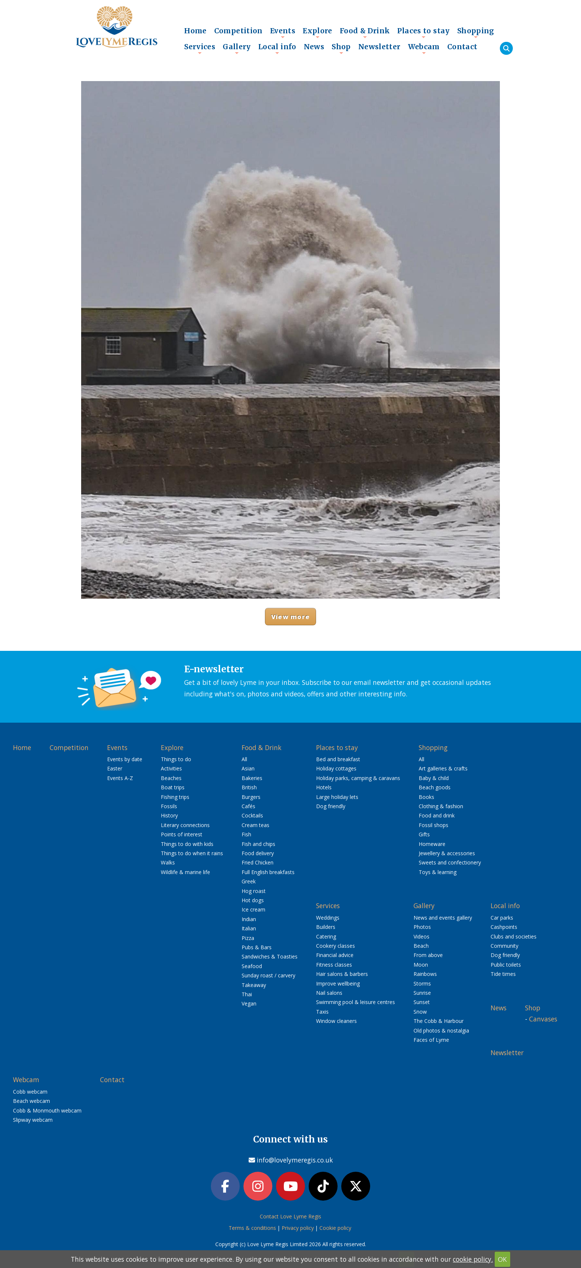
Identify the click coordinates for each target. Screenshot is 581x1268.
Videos (421, 936)
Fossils (169, 806)
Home (195, 30)
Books (426, 796)
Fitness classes (334, 964)
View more (290, 616)
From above (428, 954)
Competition (238, 30)
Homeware (432, 843)
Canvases (543, 1018)
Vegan (249, 1003)
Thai (247, 994)
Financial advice (334, 954)
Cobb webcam (30, 1091)
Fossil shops (433, 825)
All (244, 759)
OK (502, 1259)
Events (282, 32)
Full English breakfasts (268, 872)
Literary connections (185, 825)
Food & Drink (365, 32)
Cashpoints (504, 926)
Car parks (502, 917)
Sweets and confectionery (450, 862)
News (314, 46)
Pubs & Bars (257, 947)
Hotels (324, 787)
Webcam (424, 48)
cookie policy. (473, 1259)
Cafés (248, 806)
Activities (171, 768)
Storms (422, 983)
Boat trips (173, 787)
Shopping (475, 32)
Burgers (251, 796)
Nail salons (329, 992)
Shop (341, 48)
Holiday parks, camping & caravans (358, 778)
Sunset (422, 1002)
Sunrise (422, 992)
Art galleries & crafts (443, 768)
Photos (422, 926)
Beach (421, 945)
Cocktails (252, 815)
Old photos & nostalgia (441, 1030)
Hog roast (254, 890)
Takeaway (254, 984)
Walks (168, 862)
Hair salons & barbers (342, 973)
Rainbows (425, 973)
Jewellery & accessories (447, 853)
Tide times (503, 973)
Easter (114, 768)
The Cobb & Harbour (439, 1020)
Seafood (252, 966)
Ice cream (253, 909)
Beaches (171, 778)
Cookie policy (335, 1227)
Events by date (124, 759)
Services (199, 48)
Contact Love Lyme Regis (290, 1216)
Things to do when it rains (192, 853)
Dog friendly (330, 806)
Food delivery (258, 853)
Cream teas (255, 825)
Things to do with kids (187, 843)
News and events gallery (443, 917)
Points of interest (181, 834)
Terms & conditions (252, 1227)
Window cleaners (336, 1020)
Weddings (327, 917)
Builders (325, 926)
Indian (249, 919)
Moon (421, 964)
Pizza (248, 937)
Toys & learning (437, 872)
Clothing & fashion (441, 806)
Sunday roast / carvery (268, 975)
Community (504, 945)
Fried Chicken (257, 862)
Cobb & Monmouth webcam (47, 1110)
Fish (246, 834)
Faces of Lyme (431, 1039)
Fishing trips (175, 796)
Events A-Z (120, 778)
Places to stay (423, 32)
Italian (249, 928)
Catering (326, 936)
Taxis (322, 1011)
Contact (462, 46)
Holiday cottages (336, 768)
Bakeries (252, 778)
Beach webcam (31, 1100)
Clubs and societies (514, 936)
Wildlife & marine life (185, 872)
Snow (420, 1011)
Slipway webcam (33, 1119)
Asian (248, 768)
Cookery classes (335, 945)
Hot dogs (253, 900)
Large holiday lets (337, 796)
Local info (277, 48)
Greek (249, 881)
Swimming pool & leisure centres (355, 1002)
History (169, 815)
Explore (317, 32)
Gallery (237, 48)
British (249, 787)
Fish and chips (258, 843)
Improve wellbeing (338, 983)
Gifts (424, 834)
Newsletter (379, 46)
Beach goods (435, 787)
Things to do (176, 759)
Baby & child (434, 778)
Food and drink (437, 815)
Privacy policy (298, 1227)
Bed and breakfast (338, 759)
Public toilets (506, 964)
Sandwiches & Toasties (270, 956)
